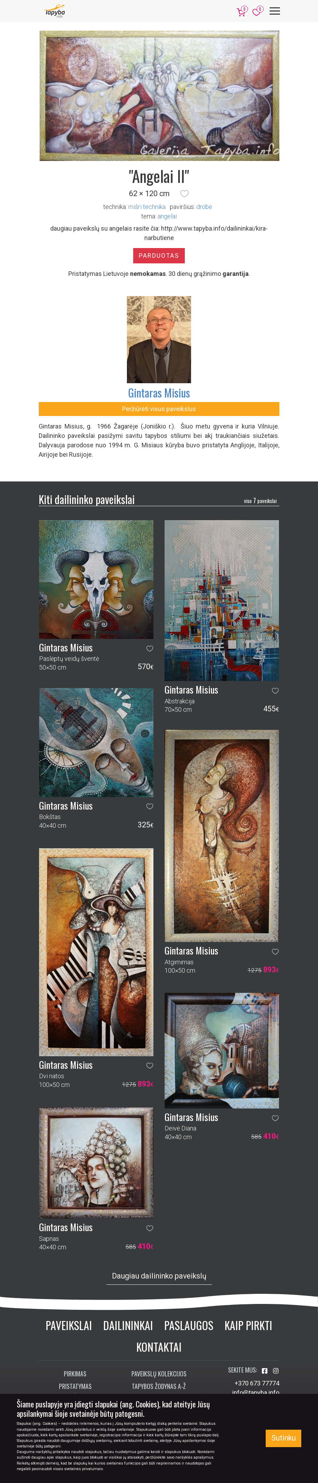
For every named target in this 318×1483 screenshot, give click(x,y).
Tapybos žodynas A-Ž (159, 1386)
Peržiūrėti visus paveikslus (159, 408)
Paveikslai (69, 1325)
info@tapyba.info (255, 1392)
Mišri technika (147, 206)
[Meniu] (275, 11)
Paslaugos (188, 1325)
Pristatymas (75, 1386)
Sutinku (283, 1438)
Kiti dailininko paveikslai (87, 499)
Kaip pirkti (248, 1325)
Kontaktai (159, 1346)
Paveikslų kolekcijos (159, 1373)
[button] (184, 193)
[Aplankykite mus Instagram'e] (275, 1371)
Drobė (204, 206)
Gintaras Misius (159, 392)
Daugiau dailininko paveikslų (159, 1276)
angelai (167, 216)
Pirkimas (75, 1373)
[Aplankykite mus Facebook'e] (265, 1371)
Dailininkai (128, 1325)
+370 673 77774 (257, 1383)
